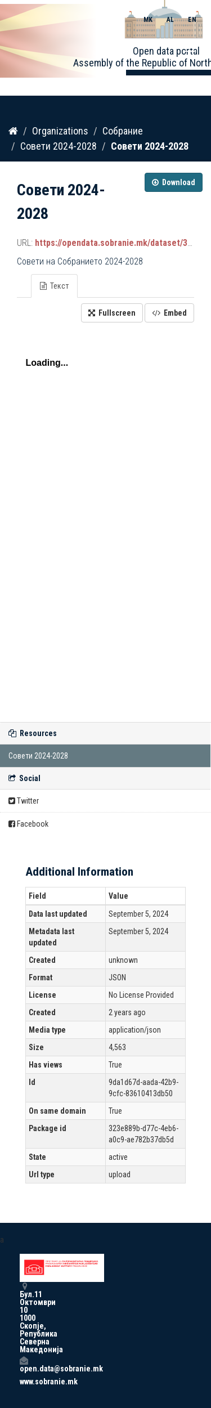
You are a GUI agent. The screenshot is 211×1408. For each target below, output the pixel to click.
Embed (169, 312)
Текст (54, 285)
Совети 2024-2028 (58, 146)
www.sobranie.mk (24, 1381)
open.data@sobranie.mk (24, 1364)
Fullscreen (112, 312)
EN (192, 20)
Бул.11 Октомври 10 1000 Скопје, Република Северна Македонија (24, 1317)
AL (170, 20)
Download (173, 182)
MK (147, 20)
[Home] (13, 131)
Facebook (28, 823)
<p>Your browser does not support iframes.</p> (105, 519)
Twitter (23, 800)
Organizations (60, 131)
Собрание (122, 131)
